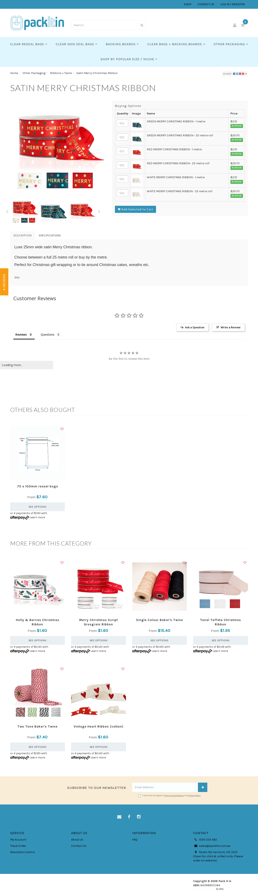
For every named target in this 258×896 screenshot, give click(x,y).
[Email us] (119, 817)
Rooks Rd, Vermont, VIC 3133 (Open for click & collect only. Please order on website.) (218, 856)
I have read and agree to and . (169, 795)
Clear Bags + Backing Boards (176, 44)
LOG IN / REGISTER (232, 4)
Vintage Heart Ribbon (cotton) (98, 726)
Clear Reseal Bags (28, 44)
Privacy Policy (194, 795)
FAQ (134, 839)
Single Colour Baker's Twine (159, 620)
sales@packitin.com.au (211, 846)
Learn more (37, 517)
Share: (235, 73)
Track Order (18, 846)
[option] (58, 148)
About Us (77, 839)
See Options (37, 506)
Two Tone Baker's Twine (37, 726)
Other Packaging (231, 44)
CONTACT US (206, 4)
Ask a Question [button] (194, 327)
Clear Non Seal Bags (76, 44)
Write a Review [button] (230, 327)
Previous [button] (7, 211)
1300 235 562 (205, 840)
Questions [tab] (47, 334)
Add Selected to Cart (135, 209)
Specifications (50, 235)
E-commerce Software (204, 889)
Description (23, 235)
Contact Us (79, 846)
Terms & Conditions (174, 795)
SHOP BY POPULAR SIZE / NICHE (129, 59)
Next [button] (99, 211)
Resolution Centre (22, 852)
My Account (18, 839)
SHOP (187, 4)
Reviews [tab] (21, 334)
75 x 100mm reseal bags (37, 486)
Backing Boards (122, 44)
